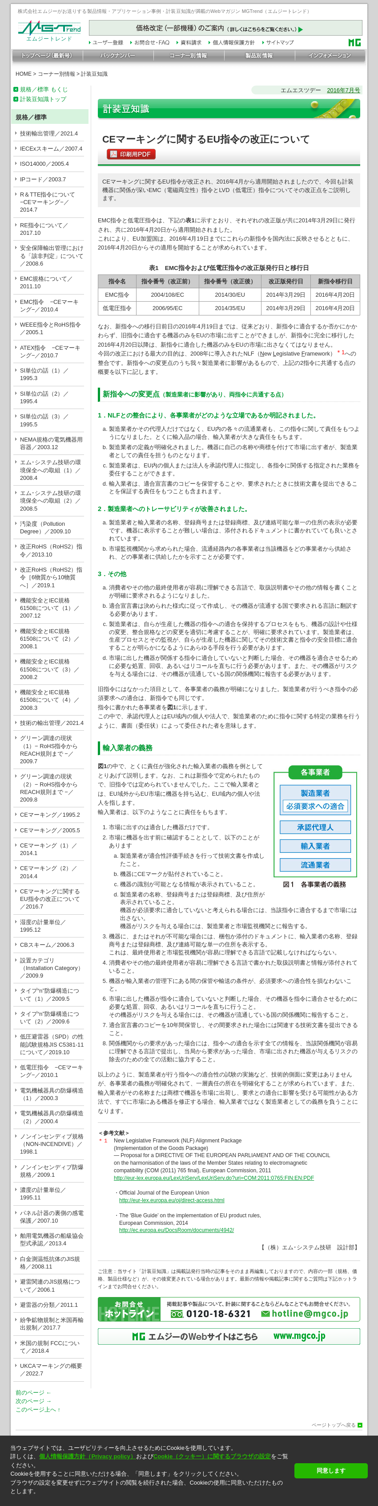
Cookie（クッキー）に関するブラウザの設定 (212, 1456)
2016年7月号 (343, 90)
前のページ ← (34, 1392)
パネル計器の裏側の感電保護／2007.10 (52, 1217)
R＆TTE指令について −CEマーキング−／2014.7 (50, 202)
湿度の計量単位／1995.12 (43, 926)
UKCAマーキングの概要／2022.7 (51, 1370)
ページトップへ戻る (334, 1425)
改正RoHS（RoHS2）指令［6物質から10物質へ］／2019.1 (51, 577)
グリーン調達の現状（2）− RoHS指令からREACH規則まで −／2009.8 (49, 788)
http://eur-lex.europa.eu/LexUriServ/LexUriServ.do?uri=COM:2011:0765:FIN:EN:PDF (214, 1178)
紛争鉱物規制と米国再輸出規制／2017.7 (52, 1324)
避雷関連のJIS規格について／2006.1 (50, 1285)
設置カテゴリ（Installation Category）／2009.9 (52, 968)
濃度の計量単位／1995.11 (43, 1194)
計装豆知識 (94, 74)
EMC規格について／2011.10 (46, 282)
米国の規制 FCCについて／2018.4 (50, 1347)
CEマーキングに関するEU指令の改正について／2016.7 (50, 899)
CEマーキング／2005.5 (50, 830)
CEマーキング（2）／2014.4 (48, 872)
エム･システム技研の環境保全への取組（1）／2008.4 (50, 470)
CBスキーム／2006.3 (47, 944)
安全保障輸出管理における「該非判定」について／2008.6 (52, 256)
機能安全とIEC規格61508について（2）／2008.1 (50, 639)
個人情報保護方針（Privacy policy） (87, 1456)
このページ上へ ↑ (38, 1409)
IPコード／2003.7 (43, 179)
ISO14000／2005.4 (44, 163)
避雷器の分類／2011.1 (49, 1304)
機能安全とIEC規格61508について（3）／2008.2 (50, 669)
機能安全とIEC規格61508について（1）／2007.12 (50, 608)
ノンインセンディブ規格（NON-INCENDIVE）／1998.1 (52, 1144)
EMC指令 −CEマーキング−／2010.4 (49, 306)
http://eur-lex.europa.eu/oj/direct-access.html (172, 1200)
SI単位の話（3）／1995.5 (44, 420)
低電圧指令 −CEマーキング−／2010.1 (51, 1071)
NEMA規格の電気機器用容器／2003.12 (51, 443)
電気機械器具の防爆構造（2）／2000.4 (52, 1117)
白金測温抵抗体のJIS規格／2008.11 (50, 1263)
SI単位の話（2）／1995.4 (44, 397)
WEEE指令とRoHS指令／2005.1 (50, 328)
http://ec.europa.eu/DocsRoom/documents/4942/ (176, 1230)
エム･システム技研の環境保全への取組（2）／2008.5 (50, 501)
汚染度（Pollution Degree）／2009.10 (45, 527)
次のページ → (34, 1401)
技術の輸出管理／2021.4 (52, 723)
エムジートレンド (49, 36)
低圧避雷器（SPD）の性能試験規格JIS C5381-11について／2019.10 (52, 1044)
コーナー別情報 (56, 74)
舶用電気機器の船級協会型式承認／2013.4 (52, 1239)
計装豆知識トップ (43, 99)
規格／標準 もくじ (44, 89)
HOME (24, 74)
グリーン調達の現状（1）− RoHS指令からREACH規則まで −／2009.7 (49, 750)
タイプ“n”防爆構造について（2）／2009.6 (49, 1018)
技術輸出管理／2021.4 (49, 133)
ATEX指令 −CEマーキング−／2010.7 (50, 351)
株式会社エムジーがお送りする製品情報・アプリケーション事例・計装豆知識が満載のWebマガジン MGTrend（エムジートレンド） (165, 11)
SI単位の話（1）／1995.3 (44, 374)
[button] (150, 1499)
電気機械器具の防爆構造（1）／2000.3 (52, 1094)
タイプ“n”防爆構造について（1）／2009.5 (49, 994)
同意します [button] (331, 1470)
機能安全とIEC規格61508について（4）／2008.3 (50, 700)
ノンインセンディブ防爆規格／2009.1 (52, 1171)
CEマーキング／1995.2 (50, 814)
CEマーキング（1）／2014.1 (48, 849)
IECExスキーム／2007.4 (51, 148)
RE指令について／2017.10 (44, 229)
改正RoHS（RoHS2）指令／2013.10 (51, 550)
